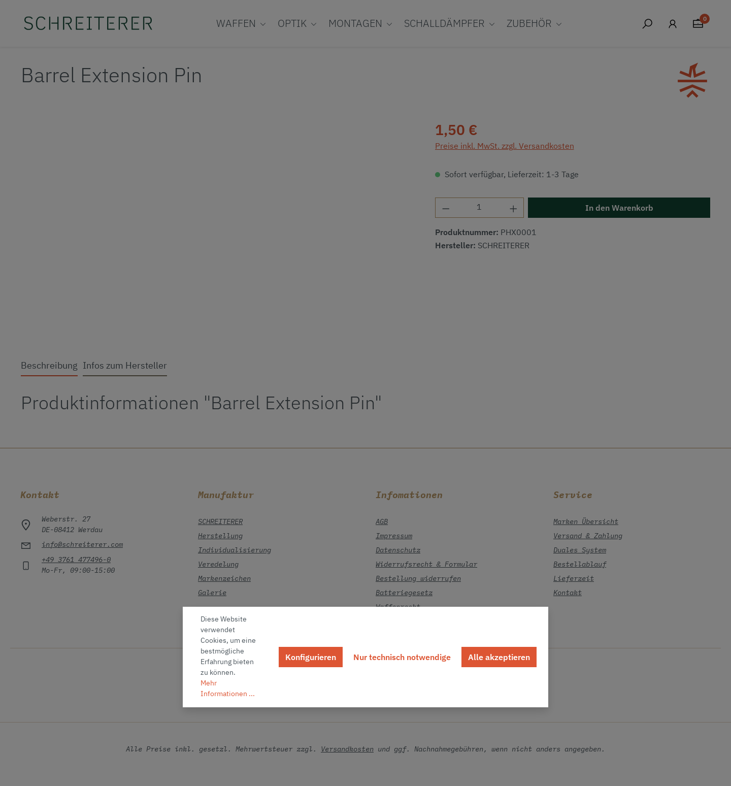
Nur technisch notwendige (402, 657)
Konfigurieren (310, 657)
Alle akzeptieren (499, 657)
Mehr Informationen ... (228, 689)
